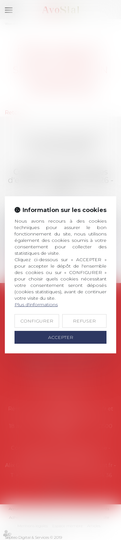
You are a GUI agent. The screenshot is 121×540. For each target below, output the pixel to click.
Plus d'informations (36, 304)
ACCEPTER (60, 337)
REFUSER (84, 321)
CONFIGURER (36, 321)
